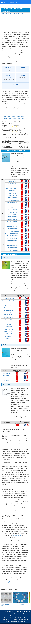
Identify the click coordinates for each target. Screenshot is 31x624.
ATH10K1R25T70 (12, 209)
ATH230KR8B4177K (12, 202)
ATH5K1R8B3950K (12, 238)
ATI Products (11, 611)
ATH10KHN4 (6, 373)
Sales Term (16, 613)
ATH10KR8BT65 (12, 181)
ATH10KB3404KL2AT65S (8, 303)
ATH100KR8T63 (12, 193)
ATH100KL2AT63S (8, 331)
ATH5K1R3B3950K (12, 221)
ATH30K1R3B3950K (12, 228)
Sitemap (26, 617)
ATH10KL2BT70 (8, 307)
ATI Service (19, 611)
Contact (10, 613)
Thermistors (15, 6)
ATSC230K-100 (7, 425)
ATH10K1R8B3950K (12, 240)
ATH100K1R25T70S (12, 219)
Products (8, 6)
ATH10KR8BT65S (12, 183)
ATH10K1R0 (12, 205)
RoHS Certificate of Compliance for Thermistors (14, 116)
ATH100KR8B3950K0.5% (12, 200)
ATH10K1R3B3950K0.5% (12, 224)
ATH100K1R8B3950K (12, 250)
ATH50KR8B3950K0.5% (12, 188)
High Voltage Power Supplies (15, 617)
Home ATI (4, 611)
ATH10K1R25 (12, 207)
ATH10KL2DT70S (8, 324)
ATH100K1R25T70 (12, 217)
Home (3, 6)
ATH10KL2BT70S (8, 310)
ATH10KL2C (8, 312)
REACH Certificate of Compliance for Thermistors (14, 118)
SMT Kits (5, 615)
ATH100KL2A (8, 326)
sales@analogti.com (7, 582)
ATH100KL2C (8, 336)
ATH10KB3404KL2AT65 (8, 300)
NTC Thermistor (12, 615)
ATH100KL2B (8, 334)
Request (4, 613)
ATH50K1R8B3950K (12, 247)
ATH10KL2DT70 (8, 322)
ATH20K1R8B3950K (12, 243)
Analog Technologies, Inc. (9, 2)
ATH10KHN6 (6, 375)
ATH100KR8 (12, 190)
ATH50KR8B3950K (12, 186)
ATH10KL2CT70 (8, 315)
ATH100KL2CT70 (8, 338)
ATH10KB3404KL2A (8, 298)
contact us (13, 110)
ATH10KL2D (8, 319)
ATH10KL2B (8, 305)
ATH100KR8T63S (12, 195)
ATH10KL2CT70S (8, 317)
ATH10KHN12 (6, 380)
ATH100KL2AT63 (8, 329)
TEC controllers (17, 59)
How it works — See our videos (10, 114)
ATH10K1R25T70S (12, 212)
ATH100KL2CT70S (8, 341)
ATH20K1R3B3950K (12, 226)
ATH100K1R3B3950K (12, 236)
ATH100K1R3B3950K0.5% (12, 233)
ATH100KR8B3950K (12, 198)
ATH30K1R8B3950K (12, 245)
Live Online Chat (25, 613)
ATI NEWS (26, 611)
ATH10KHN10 (6, 378)
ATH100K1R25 (12, 214)
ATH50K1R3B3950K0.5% (12, 231)
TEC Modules (21, 615)
